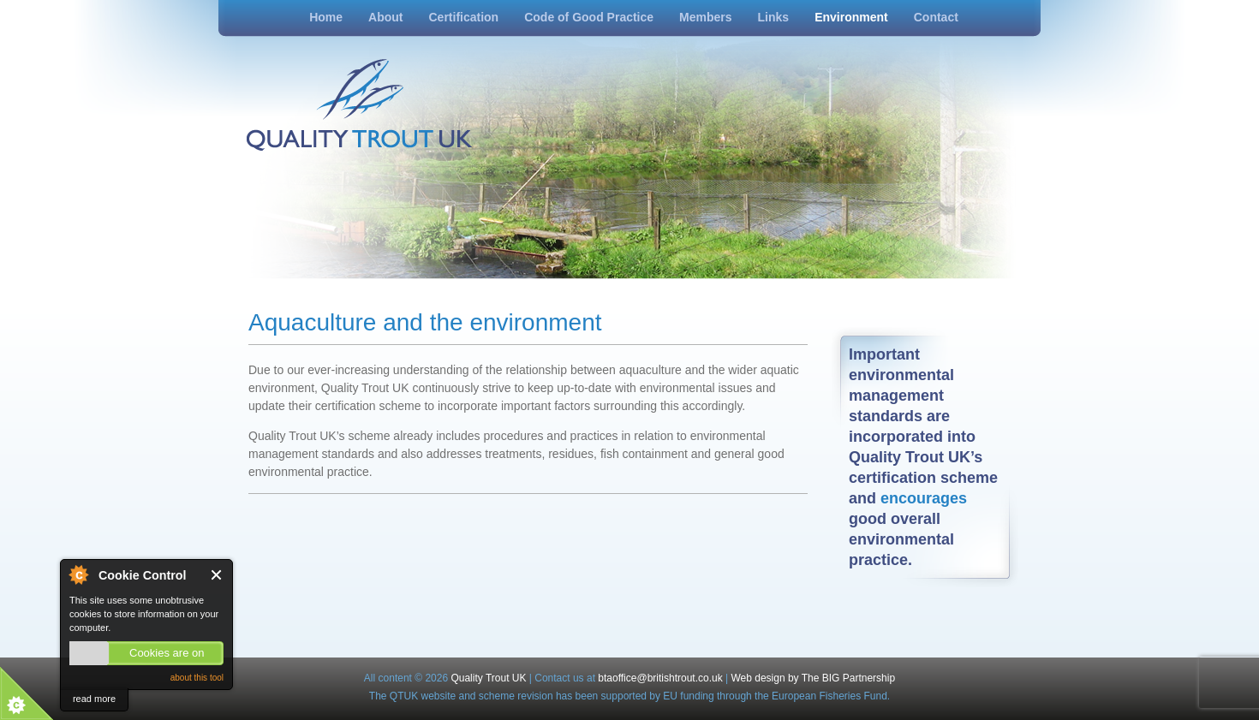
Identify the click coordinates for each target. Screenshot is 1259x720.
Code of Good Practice (588, 17)
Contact (936, 17)
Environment (851, 17)
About (385, 17)
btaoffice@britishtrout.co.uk (661, 678)
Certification (463, 17)
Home (326, 17)
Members (705, 17)
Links (774, 17)
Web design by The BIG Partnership (813, 678)
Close (217, 574)
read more (94, 698)
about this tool (197, 677)
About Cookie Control (78, 574)
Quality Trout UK (488, 678)
